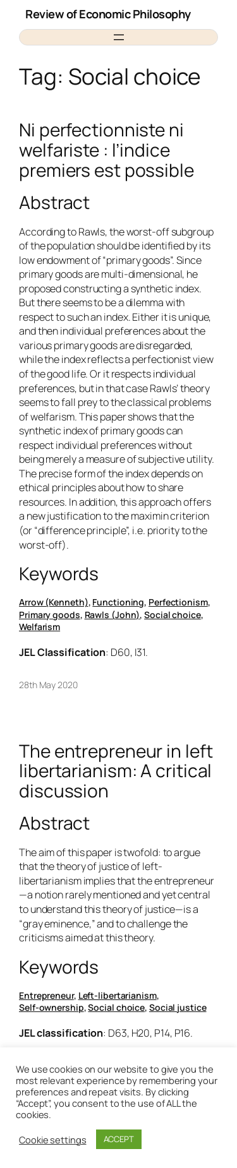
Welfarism (39, 627)
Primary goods (49, 615)
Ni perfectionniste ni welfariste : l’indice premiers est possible (106, 150)
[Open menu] (118, 37)
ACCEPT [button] (119, 1139)
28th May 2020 (48, 685)
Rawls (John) (112, 615)
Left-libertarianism (117, 995)
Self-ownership (51, 1007)
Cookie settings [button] (53, 1139)
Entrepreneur (46, 995)
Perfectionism (178, 602)
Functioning (118, 602)
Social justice (178, 1007)
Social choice (172, 615)
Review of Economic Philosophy (108, 13)
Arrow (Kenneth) (53, 602)
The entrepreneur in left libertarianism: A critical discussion (116, 771)
